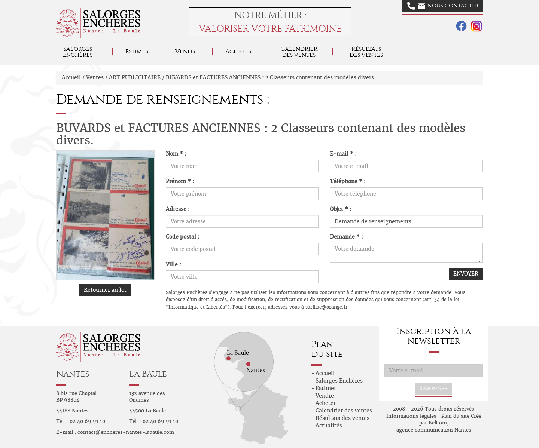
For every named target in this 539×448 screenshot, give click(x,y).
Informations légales (411, 416)
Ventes (95, 77)
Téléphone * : (348, 181)
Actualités (329, 425)
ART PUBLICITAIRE (135, 77)
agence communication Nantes (433, 430)
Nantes (72, 374)
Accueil (71, 77)
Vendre (187, 51)
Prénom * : (180, 181)
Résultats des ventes (342, 418)
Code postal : (183, 236)
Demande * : (346, 236)
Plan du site (455, 416)
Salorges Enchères (339, 380)
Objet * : (340, 209)
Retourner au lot (105, 289)
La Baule (148, 374)
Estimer (137, 51)
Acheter (238, 51)
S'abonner (434, 388)
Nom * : (176, 153)
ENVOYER (465, 273)
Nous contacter (442, 6)
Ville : (173, 264)
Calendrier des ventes (298, 51)
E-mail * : (343, 153)
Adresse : (178, 209)
